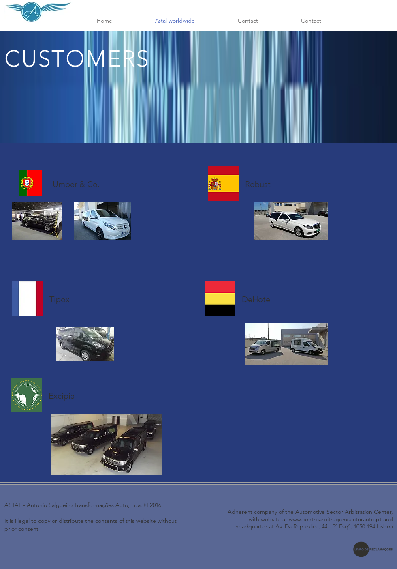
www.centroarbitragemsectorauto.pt (335, 519)
